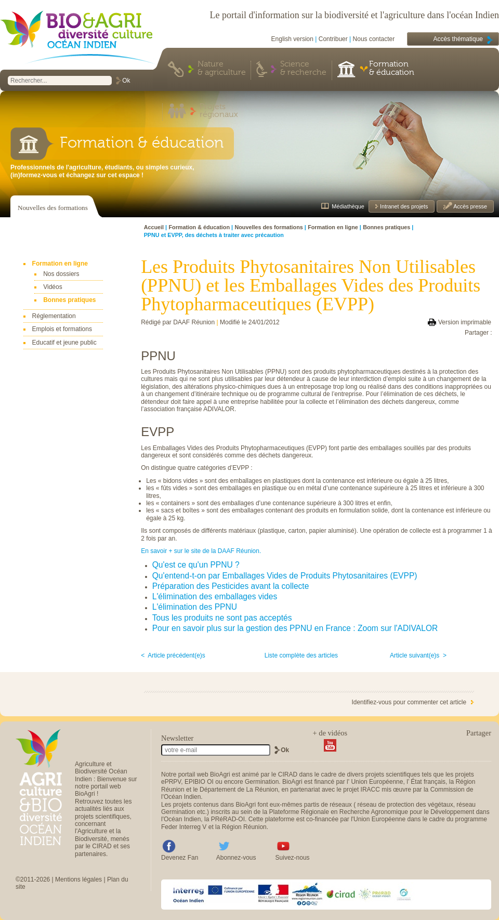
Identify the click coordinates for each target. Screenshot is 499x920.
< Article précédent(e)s (173, 655)
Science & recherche (303, 68)
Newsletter (177, 738)
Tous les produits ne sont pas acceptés (222, 617)
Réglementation (54, 316)
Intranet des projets (403, 206)
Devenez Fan (179, 857)
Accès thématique (458, 39)
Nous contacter (374, 39)
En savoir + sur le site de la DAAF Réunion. (201, 551)
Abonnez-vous (236, 857)
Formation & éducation (391, 68)
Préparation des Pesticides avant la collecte (230, 586)
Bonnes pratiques (69, 300)
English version (292, 39)
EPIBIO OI (199, 781)
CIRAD (287, 774)
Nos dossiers (61, 274)
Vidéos (52, 287)
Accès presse (469, 206)
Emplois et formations (62, 329)
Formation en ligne (60, 263)
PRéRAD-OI (228, 819)
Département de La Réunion (239, 789)
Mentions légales (78, 879)
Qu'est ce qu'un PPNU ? (196, 564)
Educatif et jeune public (64, 342)
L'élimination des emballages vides (215, 596)
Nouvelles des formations (53, 208)
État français (428, 781)
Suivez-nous (292, 857)
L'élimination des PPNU (194, 606)
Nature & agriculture (222, 68)
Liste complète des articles (301, 655)
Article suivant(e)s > (418, 655)
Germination (262, 781)
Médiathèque (348, 206)
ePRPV (171, 781)
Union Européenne (377, 781)
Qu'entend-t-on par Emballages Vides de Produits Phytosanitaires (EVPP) (284, 575)
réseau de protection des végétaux (405, 804)
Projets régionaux (219, 111)
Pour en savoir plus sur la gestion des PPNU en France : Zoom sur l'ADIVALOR (295, 628)
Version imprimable (464, 322)
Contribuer (333, 39)
